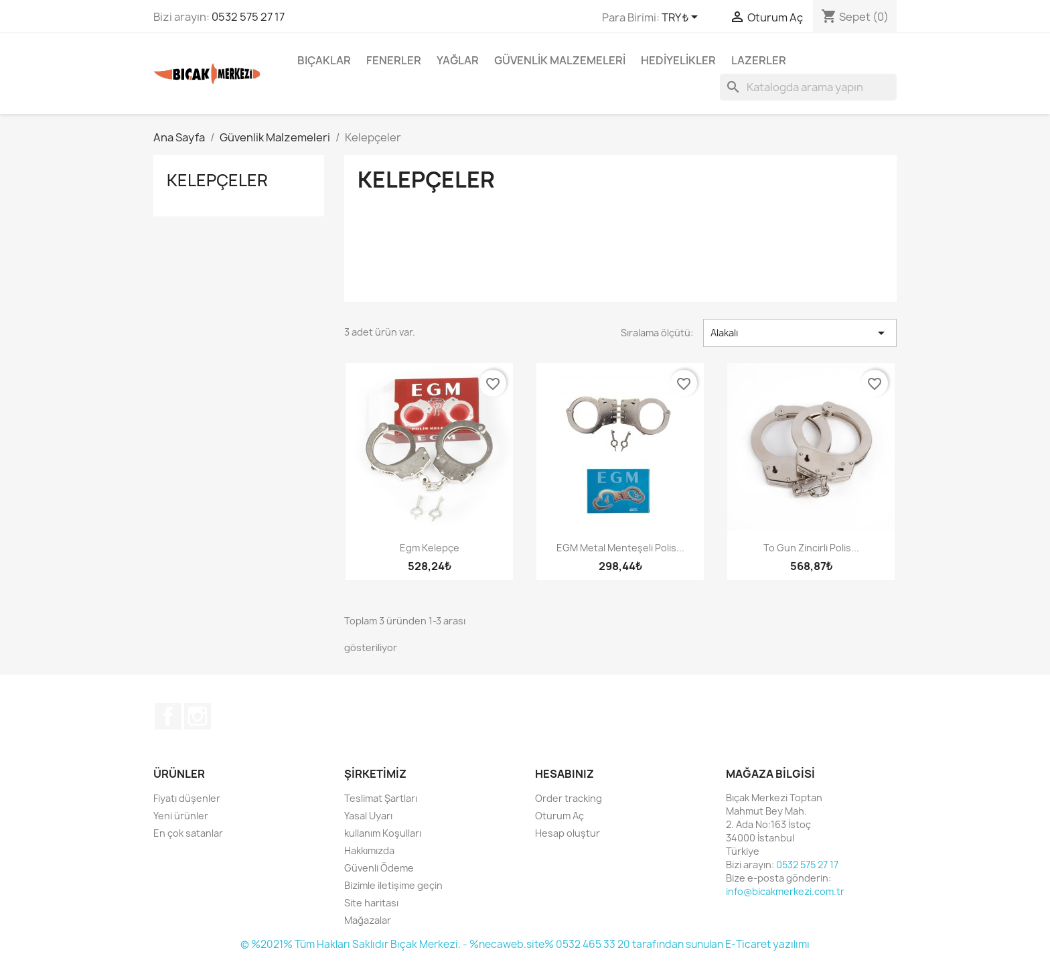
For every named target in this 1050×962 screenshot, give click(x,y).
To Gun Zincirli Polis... (811, 547)
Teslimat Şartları (380, 798)
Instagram (197, 716)
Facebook (168, 716)
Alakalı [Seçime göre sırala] (799, 333)
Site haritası (371, 902)
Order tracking (568, 798)
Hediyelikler (678, 60)
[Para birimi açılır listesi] (682, 18)
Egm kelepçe (429, 547)
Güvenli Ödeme (379, 868)
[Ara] (808, 87)
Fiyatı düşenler (186, 798)
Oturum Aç (559, 815)
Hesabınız (564, 773)
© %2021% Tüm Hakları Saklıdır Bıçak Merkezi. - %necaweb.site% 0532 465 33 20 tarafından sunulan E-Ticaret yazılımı (525, 944)
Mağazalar (367, 920)
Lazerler (758, 60)
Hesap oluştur (567, 833)
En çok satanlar (188, 833)
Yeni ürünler (180, 815)
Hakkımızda (369, 850)
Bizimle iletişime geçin (393, 885)
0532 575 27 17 (248, 16)
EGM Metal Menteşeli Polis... (620, 547)
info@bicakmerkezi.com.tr (785, 891)
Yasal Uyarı (368, 815)
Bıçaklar (324, 60)
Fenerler (393, 60)
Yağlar (458, 60)
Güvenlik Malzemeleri (559, 60)
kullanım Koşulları (382, 833)
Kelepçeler (217, 180)
